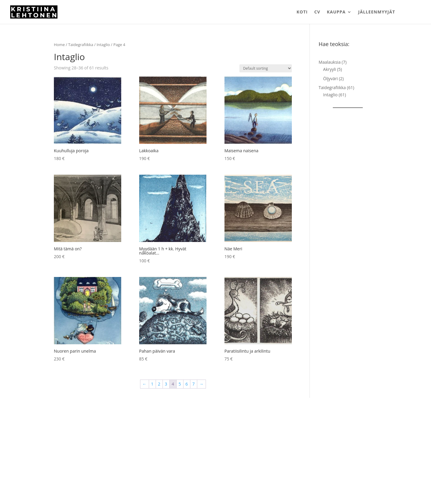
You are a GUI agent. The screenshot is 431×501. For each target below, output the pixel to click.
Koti (302, 12)
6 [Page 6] (187, 384)
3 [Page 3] (166, 384)
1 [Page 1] (152, 384)
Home (59, 44)
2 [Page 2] (159, 384)
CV (317, 12)
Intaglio (103, 44)
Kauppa (336, 12)
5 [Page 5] (180, 384)
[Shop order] (265, 68)
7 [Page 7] (193, 384)
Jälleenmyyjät (376, 12)
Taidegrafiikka (80, 44)
